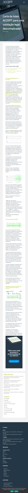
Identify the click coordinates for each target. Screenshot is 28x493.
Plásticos (5, 473)
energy (4, 456)
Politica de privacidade (8, 483)
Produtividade (7, 410)
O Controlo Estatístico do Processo (13, 68)
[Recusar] (26, 490)
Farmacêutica (6, 476)
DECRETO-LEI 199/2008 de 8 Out (13, 92)
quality (4, 451)
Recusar (16, 491)
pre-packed (5, 462)
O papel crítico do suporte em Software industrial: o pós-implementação (12, 381)
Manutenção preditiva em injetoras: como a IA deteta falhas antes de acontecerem (13, 377)
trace (4, 460)
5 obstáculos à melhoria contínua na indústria (13, 392)
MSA (5, 405)
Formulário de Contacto (8, 486)
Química (5, 474)
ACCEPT (12, 130)
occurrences (5, 454)
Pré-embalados (7, 409)
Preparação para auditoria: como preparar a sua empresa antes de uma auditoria (13, 385)
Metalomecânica (7, 470)
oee (3, 455)
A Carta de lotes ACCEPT (11, 69)
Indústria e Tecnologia (8, 403)
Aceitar (12, 491)
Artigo (5, 400)
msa (3, 453)
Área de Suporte (7, 484)
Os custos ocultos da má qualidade (11, 389)
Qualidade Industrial (8, 412)
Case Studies (6, 402)
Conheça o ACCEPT (14, 361)
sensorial (4, 461)
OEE (4, 407)
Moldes (5, 471)
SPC (4, 414)
